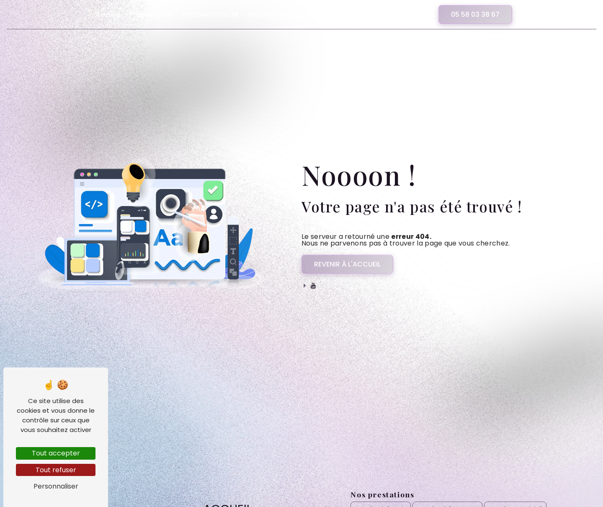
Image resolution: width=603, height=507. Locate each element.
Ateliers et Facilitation (347, 14)
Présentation (151, 14)
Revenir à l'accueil (347, 264)
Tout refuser (56, 470)
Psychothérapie (274, 14)
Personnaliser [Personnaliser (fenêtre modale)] (56, 486)
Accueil (107, 14)
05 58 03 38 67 (475, 14)
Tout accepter (56, 453)
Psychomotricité (210, 14)
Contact (408, 14)
